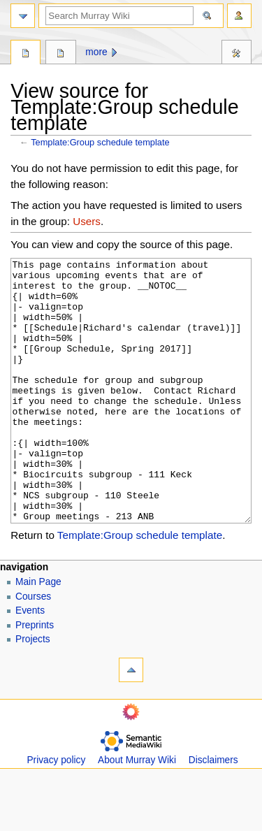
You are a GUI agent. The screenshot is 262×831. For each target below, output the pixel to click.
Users (87, 221)
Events (30, 663)
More (96, 52)
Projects (32, 691)
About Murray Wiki (137, 812)
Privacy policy (56, 812)
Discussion (60, 54)
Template (25, 54)
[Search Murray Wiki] (119, 15)
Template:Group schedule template (100, 142)
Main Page (38, 634)
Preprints (34, 677)
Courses (33, 649)
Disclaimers (213, 812)
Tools (236, 54)
